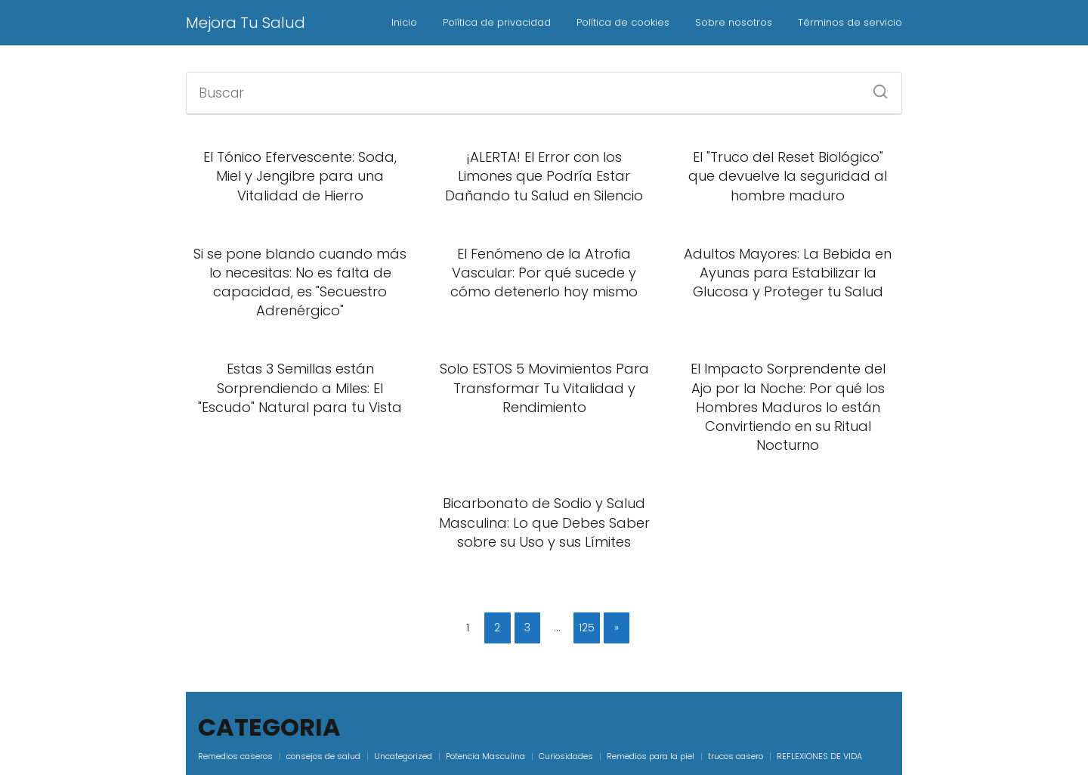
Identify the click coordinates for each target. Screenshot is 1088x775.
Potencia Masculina (485, 756)
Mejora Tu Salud (245, 22)
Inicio (404, 22)
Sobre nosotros (733, 22)
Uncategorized (403, 756)
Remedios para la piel (650, 756)
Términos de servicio (850, 22)
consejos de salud (323, 756)
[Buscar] (875, 87)
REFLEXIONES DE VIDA (819, 756)
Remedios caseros (235, 756)
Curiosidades (566, 756)
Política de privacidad (497, 22)
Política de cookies (622, 22)
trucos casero (735, 756)
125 (587, 627)
